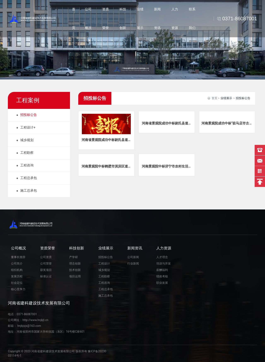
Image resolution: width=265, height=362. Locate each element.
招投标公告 (243, 98)
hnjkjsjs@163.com (29, 325)
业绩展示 (226, 98)
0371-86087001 (27, 314)
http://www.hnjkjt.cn (35, 320)
